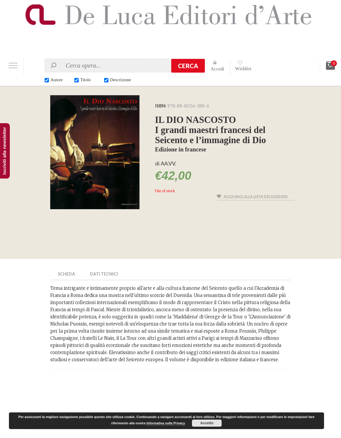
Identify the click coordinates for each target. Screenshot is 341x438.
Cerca (188, 65)
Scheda (67, 273)
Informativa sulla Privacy (165, 423)
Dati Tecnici (105, 273)
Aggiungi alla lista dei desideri (256, 197)
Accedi (217, 68)
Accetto (206, 423)
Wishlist (243, 68)
